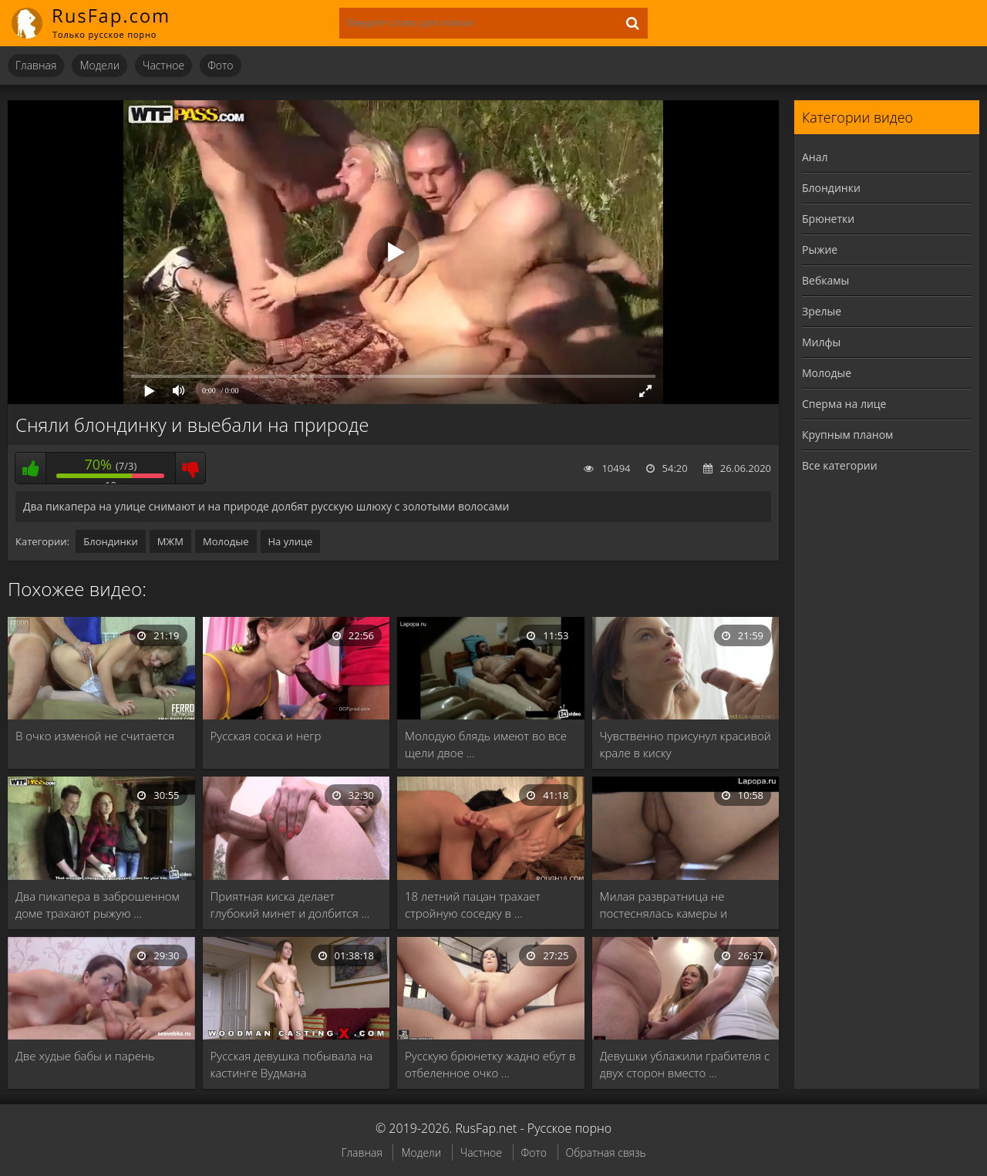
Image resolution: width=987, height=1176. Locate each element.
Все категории (840, 465)
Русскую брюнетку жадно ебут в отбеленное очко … (490, 1064)
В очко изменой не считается (94, 735)
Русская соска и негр (266, 735)
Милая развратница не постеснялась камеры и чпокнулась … (664, 905)
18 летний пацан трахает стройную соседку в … (473, 904)
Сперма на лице (844, 403)
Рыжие (819, 249)
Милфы (821, 342)
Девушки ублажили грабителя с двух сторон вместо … (685, 1064)
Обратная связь (606, 1152)
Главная (35, 65)
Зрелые (821, 311)
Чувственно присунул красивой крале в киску (685, 744)
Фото (220, 65)
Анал (815, 157)
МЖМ (170, 541)
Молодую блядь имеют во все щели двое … (486, 744)
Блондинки (110, 541)
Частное (163, 65)
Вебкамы (825, 280)
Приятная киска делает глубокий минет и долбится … (290, 904)
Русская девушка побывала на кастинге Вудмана (292, 1064)
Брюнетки (828, 218)
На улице (290, 541)
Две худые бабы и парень (85, 1055)
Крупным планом (847, 434)
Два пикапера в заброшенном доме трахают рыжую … (97, 904)
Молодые (226, 541)
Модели (99, 65)
